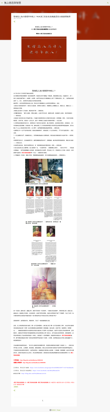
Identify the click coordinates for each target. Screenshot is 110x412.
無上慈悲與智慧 (12, 2)
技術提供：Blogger (55, 410)
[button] (14, 22)
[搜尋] (23, 3)
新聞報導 (16, 386)
